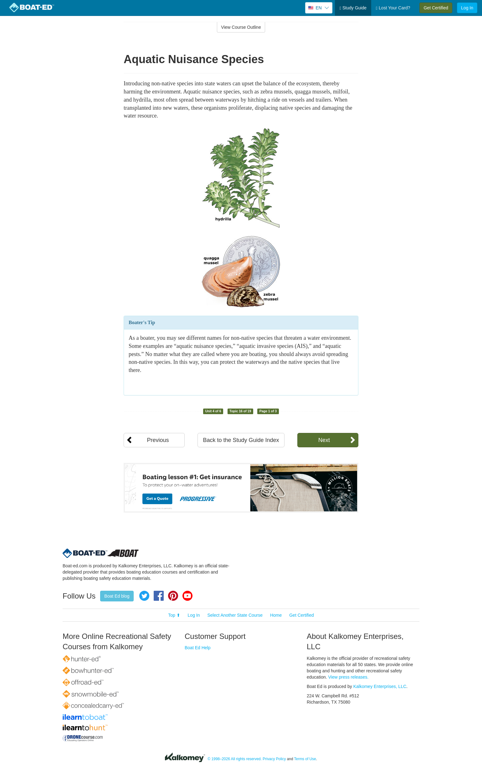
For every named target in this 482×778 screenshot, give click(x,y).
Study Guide (353, 8)
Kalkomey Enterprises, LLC (380, 686)
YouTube (187, 596)
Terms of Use (305, 759)
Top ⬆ (174, 615)
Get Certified (435, 7)
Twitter (144, 596)
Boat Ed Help (198, 647)
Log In (467, 7)
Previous (158, 440)
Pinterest (173, 596)
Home (276, 615)
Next (324, 440)
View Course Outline (241, 27)
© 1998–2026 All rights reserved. (235, 759)
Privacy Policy (274, 759)
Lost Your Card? (393, 8)
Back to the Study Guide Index (241, 440)
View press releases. (348, 677)
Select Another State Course (235, 615)
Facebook (159, 596)
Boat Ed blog (116, 596)
